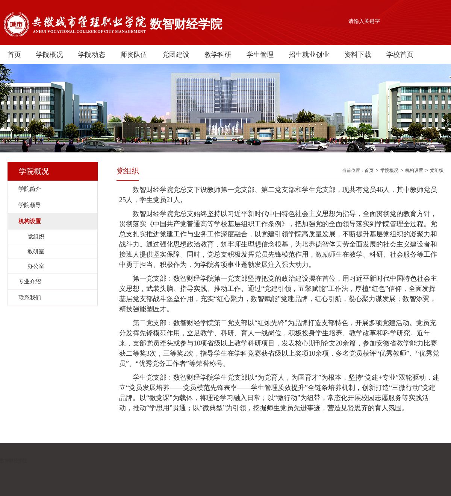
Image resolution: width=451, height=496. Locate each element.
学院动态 (91, 54)
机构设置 (414, 170)
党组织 (436, 170)
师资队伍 (133, 54)
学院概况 (49, 54)
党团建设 (175, 54)
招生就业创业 (309, 54)
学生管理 (260, 54)
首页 (14, 54)
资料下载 (357, 54)
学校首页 (399, 54)
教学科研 (218, 54)
